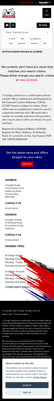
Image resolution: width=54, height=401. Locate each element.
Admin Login (7, 314)
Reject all (27, 392)
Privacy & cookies (21, 314)
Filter (43, 25)
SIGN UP (27, 164)
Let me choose (40, 377)
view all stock (28, 80)
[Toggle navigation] (46, 11)
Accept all (27, 385)
